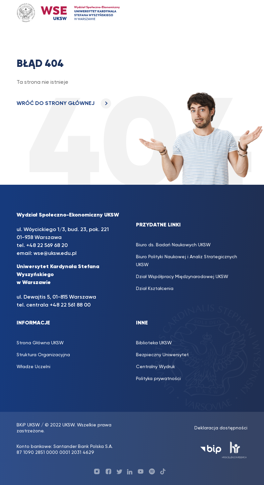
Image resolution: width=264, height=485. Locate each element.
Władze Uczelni (33, 366)
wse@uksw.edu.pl (55, 253)
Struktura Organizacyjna (43, 355)
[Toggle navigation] (238, 12)
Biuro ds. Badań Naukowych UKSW (173, 245)
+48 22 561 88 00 (70, 305)
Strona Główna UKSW (40, 343)
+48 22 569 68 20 (47, 245)
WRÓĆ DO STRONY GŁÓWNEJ (64, 103)
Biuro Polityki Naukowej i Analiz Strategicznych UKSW (186, 261)
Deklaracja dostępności (220, 428)
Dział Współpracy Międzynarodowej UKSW (182, 276)
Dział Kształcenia (154, 288)
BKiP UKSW (28, 425)
